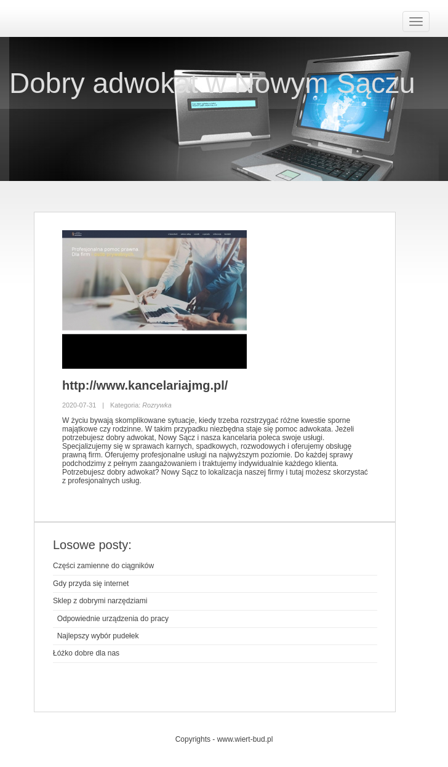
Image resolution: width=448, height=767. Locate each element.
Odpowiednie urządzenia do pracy (111, 618)
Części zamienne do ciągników (103, 565)
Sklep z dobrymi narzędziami (100, 600)
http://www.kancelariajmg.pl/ (145, 385)
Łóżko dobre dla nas (86, 653)
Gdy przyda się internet (91, 583)
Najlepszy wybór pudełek (95, 636)
